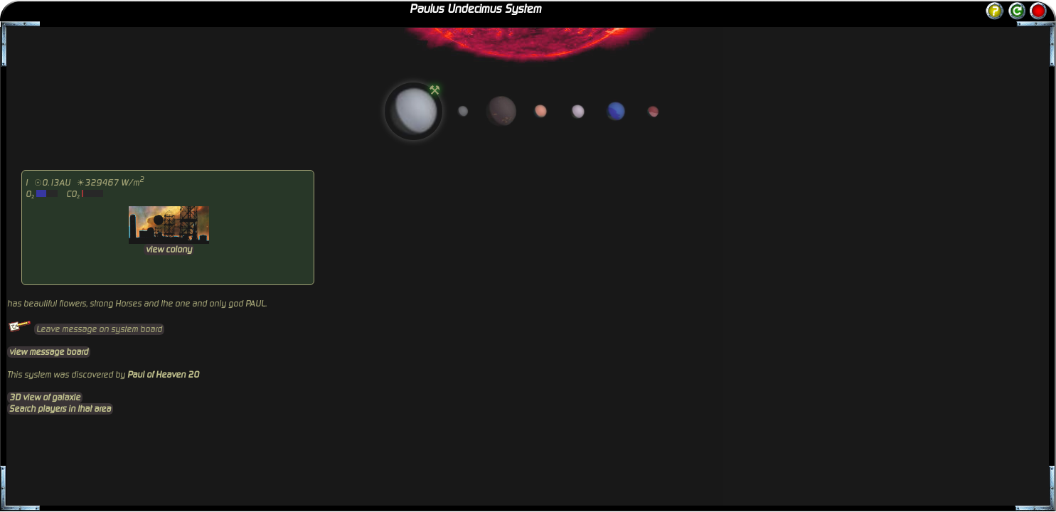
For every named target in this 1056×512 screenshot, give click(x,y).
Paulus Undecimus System (475, 9)
